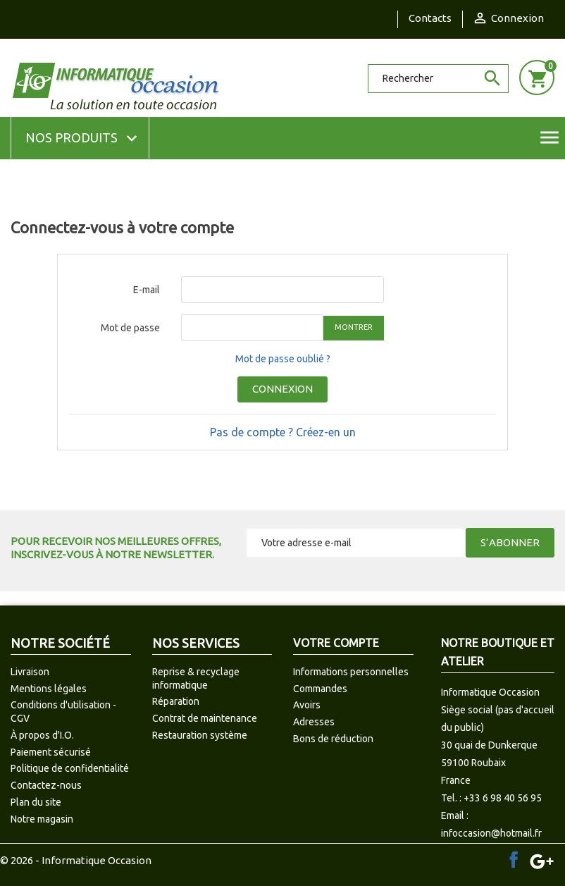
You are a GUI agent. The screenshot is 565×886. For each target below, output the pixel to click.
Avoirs (307, 704)
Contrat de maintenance (204, 718)
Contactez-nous (46, 785)
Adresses (314, 721)
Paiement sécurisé (51, 752)
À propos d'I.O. (42, 735)
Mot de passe (130, 327)
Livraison (30, 671)
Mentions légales (49, 688)
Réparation (175, 701)
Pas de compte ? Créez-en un (283, 432)
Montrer (354, 327)
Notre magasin (42, 819)
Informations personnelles (351, 671)
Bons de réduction (333, 738)
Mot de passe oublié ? (282, 358)
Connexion (282, 389)
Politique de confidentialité (70, 768)
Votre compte (336, 642)
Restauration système (199, 735)
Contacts (430, 18)
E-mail (146, 289)
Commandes (320, 688)
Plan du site (36, 802)
